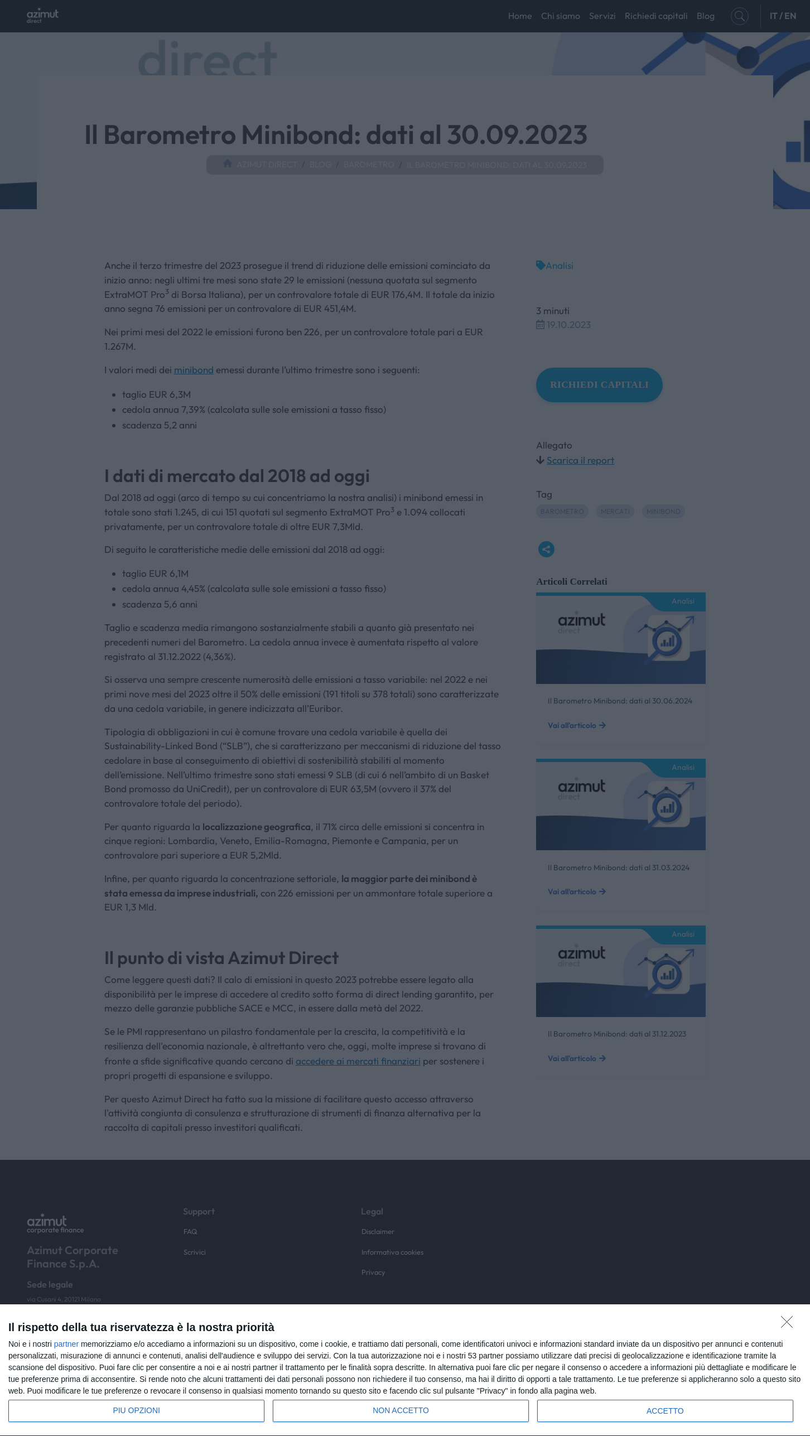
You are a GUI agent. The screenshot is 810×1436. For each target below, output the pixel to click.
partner (66, 1344)
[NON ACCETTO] (790, 1325)
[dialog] (405, 1370)
